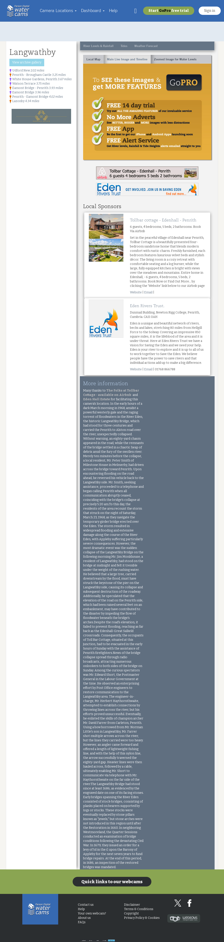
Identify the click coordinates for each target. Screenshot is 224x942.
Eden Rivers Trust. (147, 305)
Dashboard (93, 10)
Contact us (86, 905)
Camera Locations (58, 10)
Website (136, 292)
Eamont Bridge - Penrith (36, 88)
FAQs (82, 922)
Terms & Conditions (138, 909)
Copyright (131, 913)
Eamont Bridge (29, 92)
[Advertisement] (112, 31)
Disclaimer (132, 905)
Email (148, 292)
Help (113, 10)
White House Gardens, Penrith (40, 79)
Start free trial (169, 11)
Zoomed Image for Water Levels (175, 59)
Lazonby (24, 101)
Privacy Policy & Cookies (142, 918)
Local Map (93, 59)
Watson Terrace (29, 83)
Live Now (202, 937)
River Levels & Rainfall (98, 46)
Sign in (209, 11)
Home (19, 10)
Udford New (26, 70)
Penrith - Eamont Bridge (36, 97)
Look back (101, 937)
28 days (126, 937)
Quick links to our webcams (112, 881)
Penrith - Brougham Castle (37, 75)
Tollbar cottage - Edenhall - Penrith (163, 220)
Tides (124, 46)
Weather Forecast (146, 46)
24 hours (177, 937)
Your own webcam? (92, 913)
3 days (151, 937)
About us (84, 918)
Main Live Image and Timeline (127, 59)
